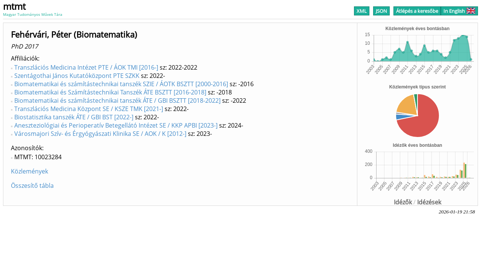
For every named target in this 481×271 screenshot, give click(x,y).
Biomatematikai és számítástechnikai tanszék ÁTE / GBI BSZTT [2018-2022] (117, 100)
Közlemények (29, 171)
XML (362, 11)
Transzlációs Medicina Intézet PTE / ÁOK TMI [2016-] (86, 67)
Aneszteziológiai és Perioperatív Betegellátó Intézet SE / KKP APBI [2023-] (116, 125)
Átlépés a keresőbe (417, 11)
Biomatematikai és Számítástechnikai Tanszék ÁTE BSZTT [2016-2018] (110, 92)
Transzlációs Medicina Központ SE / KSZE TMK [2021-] (88, 109)
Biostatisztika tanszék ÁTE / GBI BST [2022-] (73, 117)
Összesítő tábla (32, 185)
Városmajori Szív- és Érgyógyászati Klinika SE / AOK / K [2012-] (100, 133)
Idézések (429, 202)
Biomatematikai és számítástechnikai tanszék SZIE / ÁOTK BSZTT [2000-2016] (121, 84)
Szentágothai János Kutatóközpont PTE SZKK (76, 76)
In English (459, 11)
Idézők (403, 202)
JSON (381, 11)
